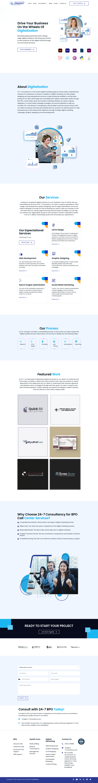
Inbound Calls (18, 744)
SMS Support (17, 754)
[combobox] (19, 679)
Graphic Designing (52, 749)
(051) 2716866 (69, 744)
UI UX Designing (51, 751)
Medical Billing (34, 744)
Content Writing (51, 764)
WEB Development (52, 746)
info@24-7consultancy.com (71, 749)
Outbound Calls (18, 747)
